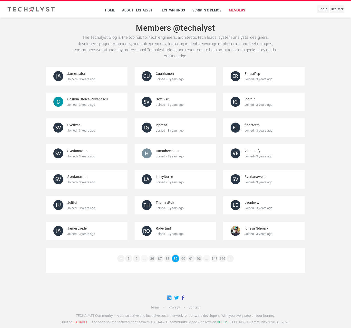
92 (199, 258)
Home (110, 10)
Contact (194, 307)
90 (183, 258)
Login (323, 9)
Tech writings (172, 10)
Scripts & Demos (207, 10)
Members (237, 10)
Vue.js (222, 322)
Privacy (174, 307)
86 (152, 258)
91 (191, 258)
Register (337, 9)
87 (160, 258)
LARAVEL (80, 322)
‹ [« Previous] (120, 258)
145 (214, 258)
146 (222, 258)
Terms (155, 307)
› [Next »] (230, 258)
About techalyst (137, 10)
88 (168, 258)
